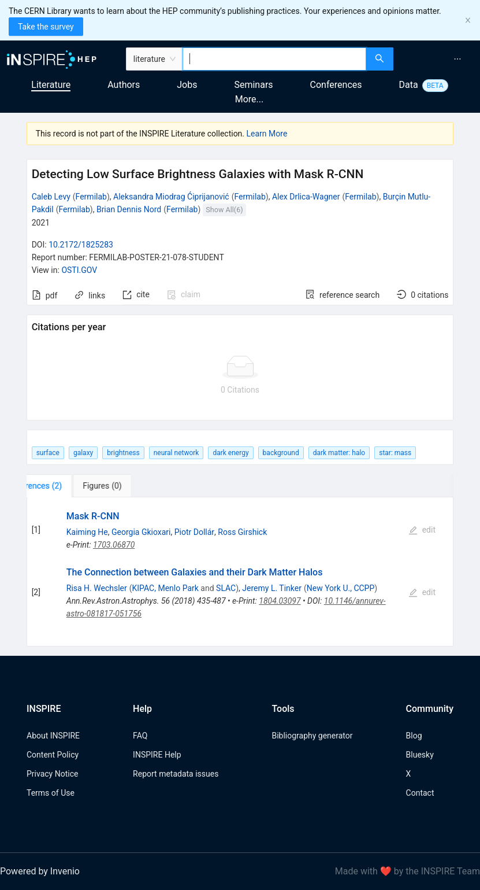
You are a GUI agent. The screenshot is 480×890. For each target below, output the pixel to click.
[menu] (438, 58)
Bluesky (420, 754)
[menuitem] (457, 58)
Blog (414, 735)
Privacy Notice (52, 773)
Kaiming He (87, 532)
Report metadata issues (175, 773)
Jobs (187, 84)
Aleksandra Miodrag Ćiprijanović (171, 196)
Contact (420, 792)
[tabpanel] (240, 572)
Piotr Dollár (194, 532)
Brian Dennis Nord (128, 209)
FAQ (140, 735)
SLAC (226, 588)
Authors (123, 84)
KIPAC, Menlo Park (165, 588)
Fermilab (91, 196)
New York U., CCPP (341, 588)
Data (408, 84)
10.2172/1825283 (81, 244)
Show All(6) (224, 209)
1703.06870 (114, 544)
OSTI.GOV (79, 270)
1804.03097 (279, 600)
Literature (50, 84)
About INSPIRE (53, 735)
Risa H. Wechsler (96, 588)
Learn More (267, 133)
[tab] (62, 485)
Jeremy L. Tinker (272, 588)
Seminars (253, 84)
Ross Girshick (242, 532)
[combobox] (274, 59)
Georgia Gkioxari (141, 532)
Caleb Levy (51, 196)
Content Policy (53, 754)
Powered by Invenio (40, 871)
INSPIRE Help (157, 754)
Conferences (336, 84)
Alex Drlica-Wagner (306, 196)
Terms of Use (51, 792)
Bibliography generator (311, 735)
